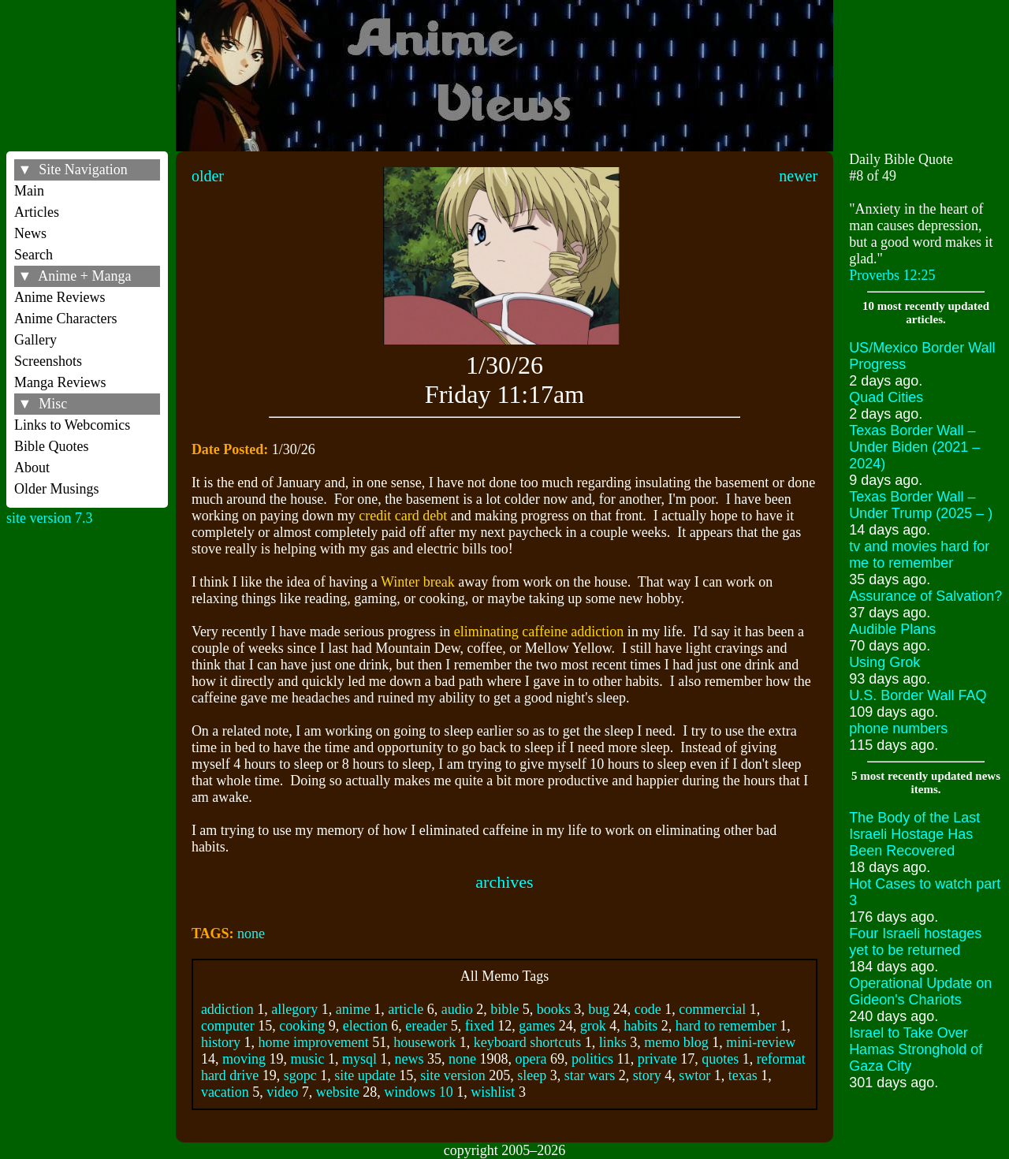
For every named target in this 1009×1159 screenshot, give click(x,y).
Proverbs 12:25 (892, 275)
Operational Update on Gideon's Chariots (920, 991)
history (220, 1042)
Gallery (35, 340)
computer (228, 1026)
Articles (36, 212)
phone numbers (898, 728)
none (251, 933)
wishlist (493, 1092)
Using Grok (884, 662)
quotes (720, 1059)
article (405, 1009)
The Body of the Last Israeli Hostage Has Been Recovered (914, 834)
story (647, 1075)
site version (453, 1075)
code (648, 1009)
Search (33, 255)
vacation (225, 1092)
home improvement (313, 1042)
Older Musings (56, 489)
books (554, 1009)
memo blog (676, 1042)
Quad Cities (886, 397)
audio (457, 1009)
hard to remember (726, 1026)
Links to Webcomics (72, 425)
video (282, 1092)
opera (530, 1059)
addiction (227, 1009)
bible (504, 1009)
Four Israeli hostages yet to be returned (915, 942)
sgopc (300, 1075)
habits (640, 1026)
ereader (426, 1026)
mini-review (760, 1042)
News (30, 233)
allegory (294, 1009)
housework (424, 1042)
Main (29, 191)
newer (798, 175)
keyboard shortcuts (527, 1042)
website (337, 1092)
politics (592, 1059)
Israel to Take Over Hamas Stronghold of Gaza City (915, 1049)
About (32, 467)
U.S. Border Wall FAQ (917, 695)
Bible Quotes (51, 446)
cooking (302, 1026)
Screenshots (48, 361)
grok (593, 1026)
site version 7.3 (49, 518)
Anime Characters (65, 318)
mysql (359, 1059)
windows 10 (418, 1092)
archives (504, 882)
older (208, 175)
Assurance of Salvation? (925, 596)
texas (743, 1075)
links (613, 1042)
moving (244, 1059)
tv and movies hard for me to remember (919, 555)
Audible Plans (892, 629)
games (537, 1026)
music (307, 1059)
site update (364, 1075)
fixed (479, 1026)
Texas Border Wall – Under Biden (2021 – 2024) (914, 447)
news (408, 1059)
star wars (589, 1075)
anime (353, 1009)
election (365, 1026)
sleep (531, 1075)
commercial (712, 1009)
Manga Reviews (60, 382)
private (657, 1059)
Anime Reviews (59, 297)
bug (598, 1009)
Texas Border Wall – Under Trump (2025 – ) (920, 505)
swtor (694, 1075)
